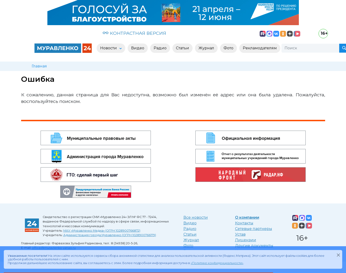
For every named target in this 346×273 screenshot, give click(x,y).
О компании (247, 217)
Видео (190, 223)
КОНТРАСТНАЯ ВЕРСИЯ (134, 33)
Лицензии (245, 240)
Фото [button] (228, 48)
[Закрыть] (338, 255)
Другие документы (254, 245)
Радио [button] (160, 48)
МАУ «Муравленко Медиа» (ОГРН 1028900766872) (101, 230)
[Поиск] (310, 48)
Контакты (244, 223)
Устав (240, 234)
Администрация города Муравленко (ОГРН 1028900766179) (109, 235)
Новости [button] (109, 48)
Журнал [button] (206, 48)
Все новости (195, 217)
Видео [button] (137, 48)
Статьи (190, 234)
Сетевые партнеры (253, 228)
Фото (188, 245)
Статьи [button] (182, 48)
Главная (39, 66)
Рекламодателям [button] (260, 48)
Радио (189, 228)
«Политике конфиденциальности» (217, 263)
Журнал (191, 240)
